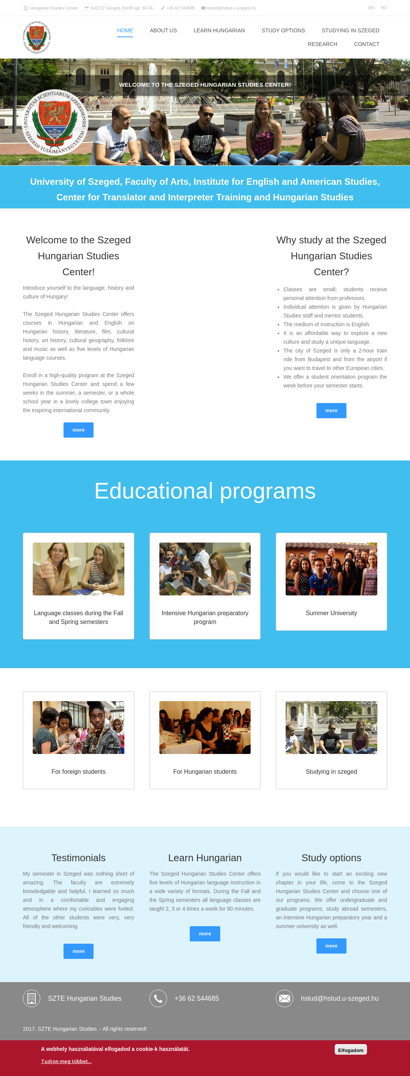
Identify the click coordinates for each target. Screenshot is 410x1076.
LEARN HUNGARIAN (219, 30)
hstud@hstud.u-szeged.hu (340, 998)
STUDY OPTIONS (283, 30)
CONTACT (367, 44)
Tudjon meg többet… (66, 1061)
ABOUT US (163, 30)
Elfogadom (351, 1050)
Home (125, 30)
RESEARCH (322, 44)
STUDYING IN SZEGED (351, 30)
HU (384, 7)
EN (371, 7)
